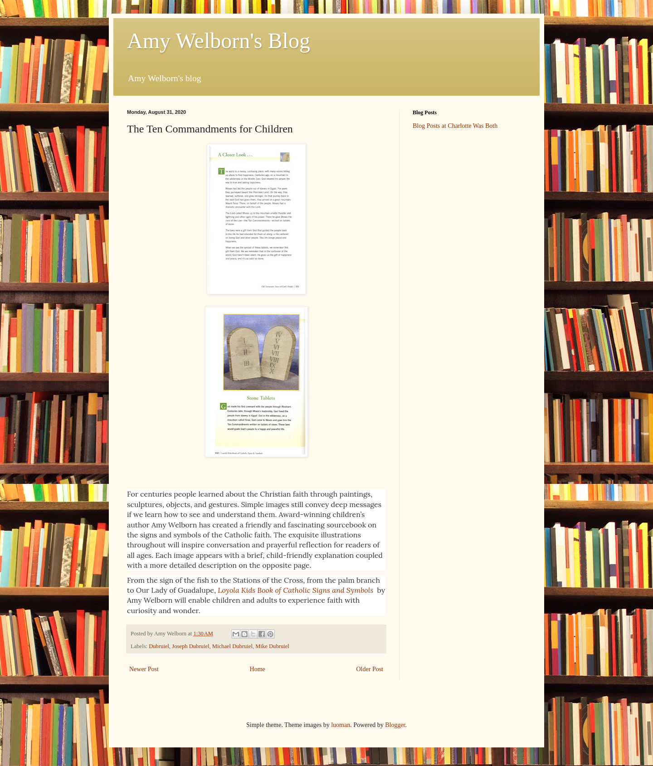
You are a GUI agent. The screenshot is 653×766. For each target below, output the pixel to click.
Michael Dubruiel (232, 646)
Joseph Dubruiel (190, 646)
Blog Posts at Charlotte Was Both (455, 125)
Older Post (370, 669)
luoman (340, 725)
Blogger (395, 725)
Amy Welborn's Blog (218, 41)
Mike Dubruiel (272, 646)
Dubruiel (159, 646)
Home (257, 669)
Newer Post (144, 669)
